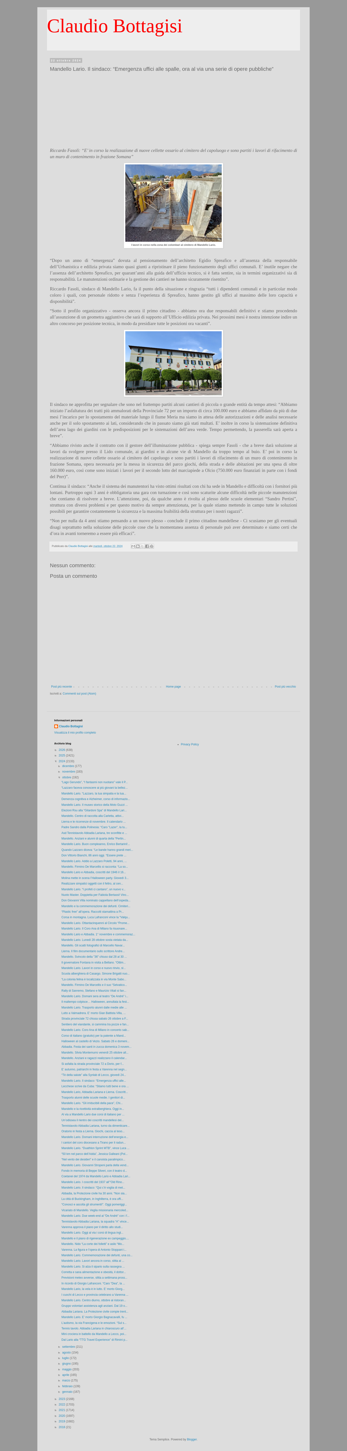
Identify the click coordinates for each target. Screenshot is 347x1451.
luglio (66, 1358)
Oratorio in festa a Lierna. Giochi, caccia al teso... (93, 1131)
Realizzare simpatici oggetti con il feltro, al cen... (92, 883)
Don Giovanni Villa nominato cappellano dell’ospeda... (96, 900)
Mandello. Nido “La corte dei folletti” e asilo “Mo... (92, 1244)
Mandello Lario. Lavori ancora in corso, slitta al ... (92, 1260)
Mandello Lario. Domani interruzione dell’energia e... (94, 1137)
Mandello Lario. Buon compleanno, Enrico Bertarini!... (95, 844)
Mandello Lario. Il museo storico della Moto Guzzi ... (94, 805)
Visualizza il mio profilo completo (75, 732)
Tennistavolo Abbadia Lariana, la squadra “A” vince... (95, 1221)
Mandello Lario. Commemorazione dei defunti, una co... (97, 1255)
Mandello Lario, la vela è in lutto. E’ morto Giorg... (93, 1289)
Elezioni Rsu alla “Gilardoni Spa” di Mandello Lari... (94, 810)
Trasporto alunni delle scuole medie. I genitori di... (93, 1097)
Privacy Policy (190, 744)
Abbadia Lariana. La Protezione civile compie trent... (94, 1311)
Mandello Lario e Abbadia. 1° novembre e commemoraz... (98, 934)
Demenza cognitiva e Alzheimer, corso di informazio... (95, 799)
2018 (62, 1427)
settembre (69, 1346)
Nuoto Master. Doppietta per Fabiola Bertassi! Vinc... (95, 895)
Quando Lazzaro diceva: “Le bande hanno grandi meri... (97, 850)
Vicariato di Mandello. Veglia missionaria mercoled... (94, 1210)
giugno (67, 1363)
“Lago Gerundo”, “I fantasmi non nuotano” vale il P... (94, 782)
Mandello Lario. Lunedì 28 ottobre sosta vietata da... (94, 940)
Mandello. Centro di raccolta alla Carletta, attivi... (92, 816)
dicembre (68, 766)
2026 (62, 750)
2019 (62, 1421)
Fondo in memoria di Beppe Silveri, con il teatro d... (94, 1170)
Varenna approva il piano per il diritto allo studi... (92, 1227)
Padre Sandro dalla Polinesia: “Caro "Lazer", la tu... (94, 827)
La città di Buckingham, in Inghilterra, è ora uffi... (92, 1199)
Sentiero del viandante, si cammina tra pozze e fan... (95, 1024)
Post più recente (61, 686)
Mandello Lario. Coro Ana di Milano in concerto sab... (95, 1030)
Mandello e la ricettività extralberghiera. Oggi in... (92, 1109)
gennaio (67, 1391)
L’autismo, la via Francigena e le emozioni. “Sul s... (94, 1323)
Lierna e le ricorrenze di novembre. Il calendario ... (93, 821)
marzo (66, 1380)
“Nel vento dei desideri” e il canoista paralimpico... (93, 1159)
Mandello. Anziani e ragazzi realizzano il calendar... (94, 1058)
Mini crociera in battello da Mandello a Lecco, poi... (93, 1334)
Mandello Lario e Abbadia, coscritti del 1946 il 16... (93, 872)
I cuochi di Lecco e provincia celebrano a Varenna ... (94, 1294)
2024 (62, 761)
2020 (62, 1416)
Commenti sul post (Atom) (79, 693)
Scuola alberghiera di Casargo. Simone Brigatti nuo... (95, 973)
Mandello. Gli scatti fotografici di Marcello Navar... (93, 945)
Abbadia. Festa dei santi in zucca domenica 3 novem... (96, 1046)
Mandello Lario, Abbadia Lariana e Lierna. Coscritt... (94, 1092)
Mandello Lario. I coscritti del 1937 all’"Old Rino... (92, 1182)
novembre (69, 771)
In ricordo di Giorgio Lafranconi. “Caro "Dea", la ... (93, 1283)
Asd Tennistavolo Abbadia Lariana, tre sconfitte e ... (94, 833)
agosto (67, 1352)
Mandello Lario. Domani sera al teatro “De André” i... (94, 996)
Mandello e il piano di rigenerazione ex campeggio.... (95, 1238)
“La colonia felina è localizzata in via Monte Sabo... (94, 979)
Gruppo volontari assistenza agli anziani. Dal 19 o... (94, 1306)
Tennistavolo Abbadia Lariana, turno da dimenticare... (95, 1125)
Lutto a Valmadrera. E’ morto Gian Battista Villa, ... (93, 1013)
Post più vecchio (285, 686)
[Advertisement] (173, 109)
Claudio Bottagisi (114, 25)
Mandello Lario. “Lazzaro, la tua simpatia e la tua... (93, 793)
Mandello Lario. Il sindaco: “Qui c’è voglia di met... (93, 1187)
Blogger (192, 1439)
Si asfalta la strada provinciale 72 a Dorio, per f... (92, 1064)
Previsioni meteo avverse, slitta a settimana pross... (94, 1277)
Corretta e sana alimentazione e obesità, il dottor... (93, 1272)
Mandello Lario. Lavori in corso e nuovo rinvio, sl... (93, 968)
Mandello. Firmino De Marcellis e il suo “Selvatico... (94, 985)
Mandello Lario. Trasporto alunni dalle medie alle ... (94, 1007)
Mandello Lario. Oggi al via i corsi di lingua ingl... (92, 1232)
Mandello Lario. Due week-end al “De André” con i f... (95, 1215)
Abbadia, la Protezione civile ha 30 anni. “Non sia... (94, 1193)
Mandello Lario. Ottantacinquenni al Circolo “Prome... (95, 923)
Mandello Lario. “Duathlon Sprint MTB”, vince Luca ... (95, 1148)
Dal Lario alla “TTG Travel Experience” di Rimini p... (94, 1339)
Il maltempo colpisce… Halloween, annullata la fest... (95, 1001)
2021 (62, 1410)
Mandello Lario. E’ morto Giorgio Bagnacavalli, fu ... (94, 1317)
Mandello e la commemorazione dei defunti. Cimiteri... (95, 906)
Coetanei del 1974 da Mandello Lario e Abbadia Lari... (95, 1176)
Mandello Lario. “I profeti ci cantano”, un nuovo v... (93, 889)
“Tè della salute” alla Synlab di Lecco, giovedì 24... (93, 1075)
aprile (66, 1375)
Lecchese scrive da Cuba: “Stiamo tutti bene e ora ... (95, 1086)
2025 (62, 755)
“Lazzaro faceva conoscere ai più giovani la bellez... (94, 787)
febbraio (67, 1386)
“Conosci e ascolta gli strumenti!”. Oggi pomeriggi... (94, 1204)
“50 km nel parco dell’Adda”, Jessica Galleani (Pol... (94, 1154)
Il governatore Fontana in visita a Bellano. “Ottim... (93, 962)
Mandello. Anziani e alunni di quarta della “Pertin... (93, 838)
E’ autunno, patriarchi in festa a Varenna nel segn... (94, 1069)
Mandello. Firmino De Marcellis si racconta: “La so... (94, 866)
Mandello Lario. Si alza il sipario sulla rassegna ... (93, 1266)
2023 (62, 1399)
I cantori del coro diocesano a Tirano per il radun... (93, 1142)
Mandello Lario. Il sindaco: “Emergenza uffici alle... (93, 1080)
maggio (67, 1369)
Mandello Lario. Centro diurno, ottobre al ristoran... (93, 1300)
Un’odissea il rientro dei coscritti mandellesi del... (92, 1120)
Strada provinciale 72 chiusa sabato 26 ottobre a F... (94, 1018)
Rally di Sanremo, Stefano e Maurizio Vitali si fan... (93, 990)
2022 (62, 1404)
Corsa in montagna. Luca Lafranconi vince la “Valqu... (95, 917)
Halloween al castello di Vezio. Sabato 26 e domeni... (95, 1041)
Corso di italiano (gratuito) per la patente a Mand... (93, 1035)
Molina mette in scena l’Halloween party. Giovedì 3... (95, 878)
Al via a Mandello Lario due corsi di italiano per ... (92, 1114)
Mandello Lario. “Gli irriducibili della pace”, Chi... (92, 1103)
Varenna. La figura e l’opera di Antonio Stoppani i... (94, 1249)
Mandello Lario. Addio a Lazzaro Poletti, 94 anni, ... (94, 861)
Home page (173, 686)
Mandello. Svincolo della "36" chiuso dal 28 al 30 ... (94, 956)
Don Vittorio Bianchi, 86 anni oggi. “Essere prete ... (93, 855)
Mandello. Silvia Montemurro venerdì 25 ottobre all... (94, 1052)
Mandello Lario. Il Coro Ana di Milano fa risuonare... (94, 928)
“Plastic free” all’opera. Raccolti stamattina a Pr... (92, 911)
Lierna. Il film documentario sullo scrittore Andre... (93, 951)
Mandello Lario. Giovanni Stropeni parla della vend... (95, 1165)
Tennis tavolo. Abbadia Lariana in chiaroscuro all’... (94, 1328)
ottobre (67, 777)
